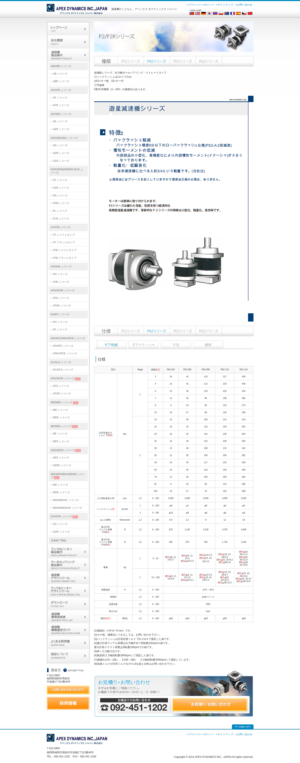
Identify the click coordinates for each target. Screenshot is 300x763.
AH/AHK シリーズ (61, 266)
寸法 (176, 344)
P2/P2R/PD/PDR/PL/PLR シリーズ (67, 171)
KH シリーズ (60, 321)
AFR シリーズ (61, 105)
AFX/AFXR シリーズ (65, 378)
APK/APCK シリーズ (65, 353)
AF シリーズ (60, 97)
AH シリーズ (60, 274)
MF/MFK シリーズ (64, 426)
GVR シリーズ (61, 531)
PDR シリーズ (61, 203)
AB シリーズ (60, 73)
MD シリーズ (60, 409)
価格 (208, 344)
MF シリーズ (60, 433)
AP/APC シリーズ (63, 345)
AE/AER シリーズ (61, 114)
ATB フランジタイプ (65, 257)
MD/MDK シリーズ (64, 402)
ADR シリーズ (61, 153)
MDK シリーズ (61, 417)
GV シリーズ (60, 524)
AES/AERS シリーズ (66, 450)
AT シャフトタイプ (64, 234)
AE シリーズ (60, 121)
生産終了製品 (58, 540)
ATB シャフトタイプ (65, 250)
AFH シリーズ (61, 298)
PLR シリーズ (61, 218)
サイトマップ (225, 4)
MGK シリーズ (61, 492)
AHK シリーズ (61, 281)
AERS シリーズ (62, 465)
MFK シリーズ (61, 441)
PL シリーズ (60, 210)
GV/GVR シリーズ (64, 516)
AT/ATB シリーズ (61, 227)
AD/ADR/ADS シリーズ (64, 138)
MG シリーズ (60, 484)
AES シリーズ (61, 457)
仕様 (111, 344)
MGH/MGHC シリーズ (66, 500)
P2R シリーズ (61, 187)
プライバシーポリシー (201, 4)
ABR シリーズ (61, 81)
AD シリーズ (60, 145)
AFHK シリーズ (62, 305)
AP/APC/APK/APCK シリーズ (68, 338)
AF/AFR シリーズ (61, 90)
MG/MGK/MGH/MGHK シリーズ (68, 476)
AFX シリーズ (61, 386)
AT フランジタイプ (64, 242)
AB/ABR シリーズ (61, 66)
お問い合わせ (244, 4)
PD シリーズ (60, 195)
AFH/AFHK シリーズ (63, 290)
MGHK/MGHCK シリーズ (67, 507)
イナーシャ (144, 344)
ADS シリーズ (61, 160)
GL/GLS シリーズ (61, 362)
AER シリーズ (61, 129)
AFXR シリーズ (62, 393)
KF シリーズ (60, 329)
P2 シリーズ (60, 180)
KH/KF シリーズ (60, 314)
